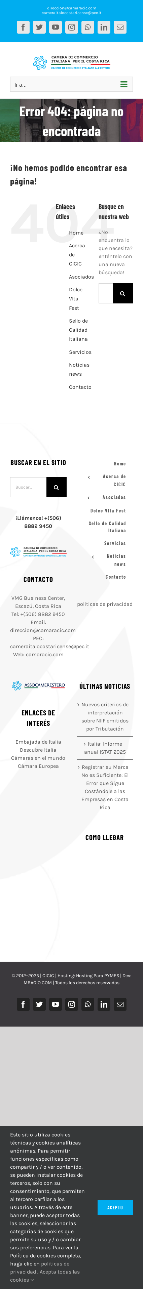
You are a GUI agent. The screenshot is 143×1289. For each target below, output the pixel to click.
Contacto (80, 387)
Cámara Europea (38, 766)
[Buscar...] (106, 293)
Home (76, 233)
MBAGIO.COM (38, 983)
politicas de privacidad (105, 604)
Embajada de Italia (38, 742)
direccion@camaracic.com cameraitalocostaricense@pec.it (72, 10)
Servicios (80, 352)
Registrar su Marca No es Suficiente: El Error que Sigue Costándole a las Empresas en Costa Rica (105, 787)
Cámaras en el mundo (38, 758)
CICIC (48, 976)
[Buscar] (123, 293)
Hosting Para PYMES (97, 976)
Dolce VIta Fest (75, 298)
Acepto (115, 1207)
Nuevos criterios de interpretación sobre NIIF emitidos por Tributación (105, 716)
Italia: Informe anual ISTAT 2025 (105, 748)
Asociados (81, 277)
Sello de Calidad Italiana (78, 330)
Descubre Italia (38, 750)
